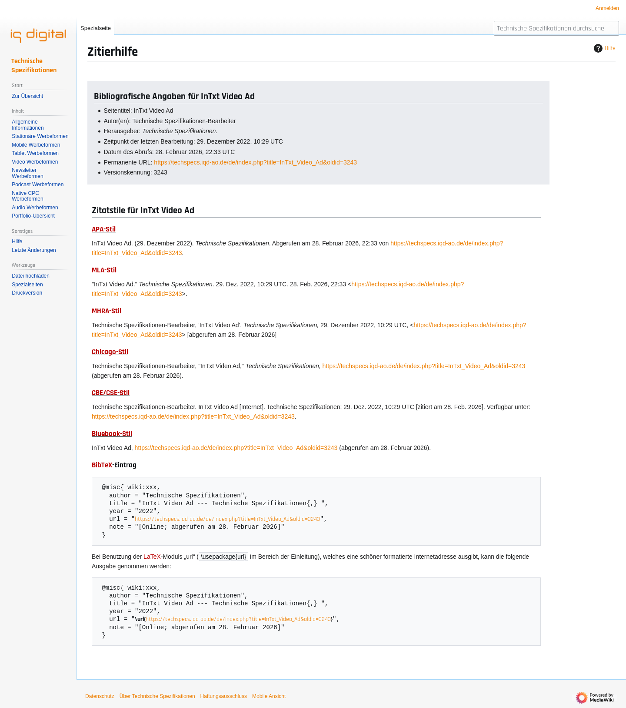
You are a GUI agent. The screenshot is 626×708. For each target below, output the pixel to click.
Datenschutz (99, 697)
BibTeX (102, 465)
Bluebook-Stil (112, 434)
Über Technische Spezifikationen (157, 697)
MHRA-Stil (106, 311)
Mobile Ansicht (269, 697)
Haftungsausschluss (223, 697)
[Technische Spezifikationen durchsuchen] (556, 28)
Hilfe (604, 48)
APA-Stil (104, 229)
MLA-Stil (104, 270)
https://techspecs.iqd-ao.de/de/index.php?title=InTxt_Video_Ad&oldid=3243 (255, 162)
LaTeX (152, 557)
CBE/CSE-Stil (111, 393)
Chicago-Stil (110, 352)
